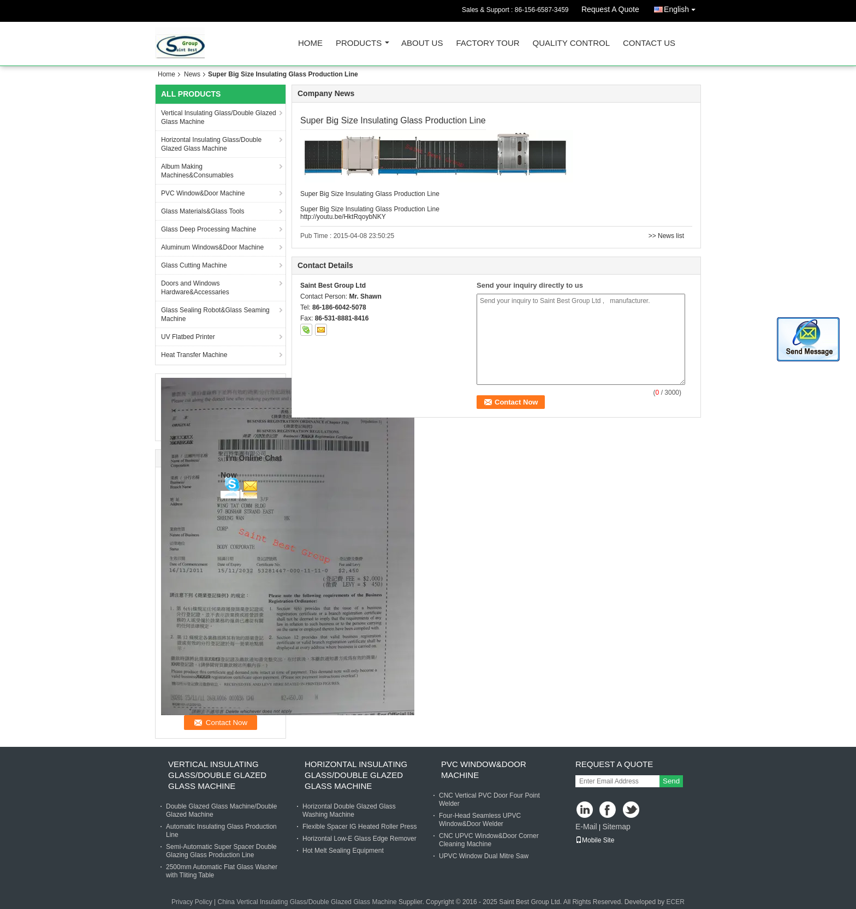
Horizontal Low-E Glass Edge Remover (359, 838)
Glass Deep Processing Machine (208, 229)
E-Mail (586, 826)
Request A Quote (610, 9)
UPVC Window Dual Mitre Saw (483, 856)
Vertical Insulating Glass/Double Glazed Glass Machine (218, 117)
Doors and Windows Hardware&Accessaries (195, 288)
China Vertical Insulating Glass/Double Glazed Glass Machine (307, 902)
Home (310, 43)
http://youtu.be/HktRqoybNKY (343, 217)
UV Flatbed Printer (188, 337)
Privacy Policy (191, 902)
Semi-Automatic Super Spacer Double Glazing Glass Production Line (221, 851)
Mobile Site (594, 840)
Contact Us (649, 43)
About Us (422, 43)
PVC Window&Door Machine (203, 193)
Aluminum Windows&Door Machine (212, 247)
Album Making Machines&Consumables (197, 171)
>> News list (666, 236)
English (682, 7)
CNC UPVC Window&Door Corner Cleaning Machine (489, 840)
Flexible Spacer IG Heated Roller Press (359, 826)
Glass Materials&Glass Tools (203, 211)
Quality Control (571, 43)
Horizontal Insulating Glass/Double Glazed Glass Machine (211, 144)
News (192, 74)
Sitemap (616, 826)
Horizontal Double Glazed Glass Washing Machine (349, 810)
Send (671, 781)
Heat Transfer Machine (194, 355)
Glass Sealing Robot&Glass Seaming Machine (215, 314)
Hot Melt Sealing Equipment (343, 850)
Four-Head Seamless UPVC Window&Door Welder (480, 820)
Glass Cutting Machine (194, 265)
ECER (676, 902)
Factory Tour (487, 43)
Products (359, 43)
